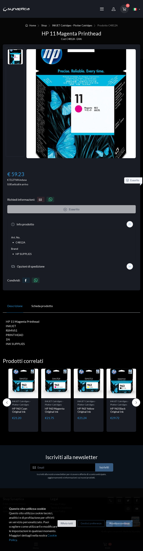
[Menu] (102, 9)
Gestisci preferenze (91, 523)
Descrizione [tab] (15, 306)
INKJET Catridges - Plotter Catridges (72, 25)
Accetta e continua (119, 523)
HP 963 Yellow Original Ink (85, 410)
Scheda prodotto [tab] (42, 306)
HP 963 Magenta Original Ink (54, 410)
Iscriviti (104, 467)
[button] (71, 224)
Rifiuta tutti (67, 523)
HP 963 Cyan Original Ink (19, 410)
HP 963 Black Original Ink (117, 410)
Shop (44, 25)
